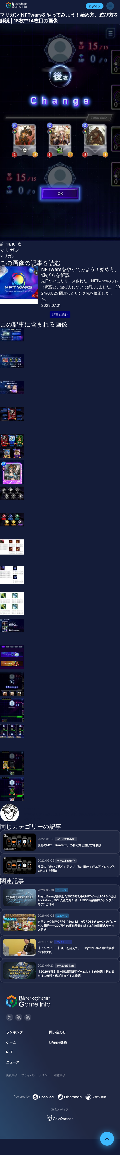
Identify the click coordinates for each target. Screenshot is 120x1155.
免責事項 (11, 1075)
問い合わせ (57, 1032)
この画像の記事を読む (30, 262)
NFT (9, 1052)
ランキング (14, 1032)
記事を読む (60, 314)
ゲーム (11, 1042)
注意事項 (59, 1075)
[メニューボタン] (110, 6)
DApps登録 (58, 1042)
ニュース (12, 1062)
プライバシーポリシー (35, 1075)
